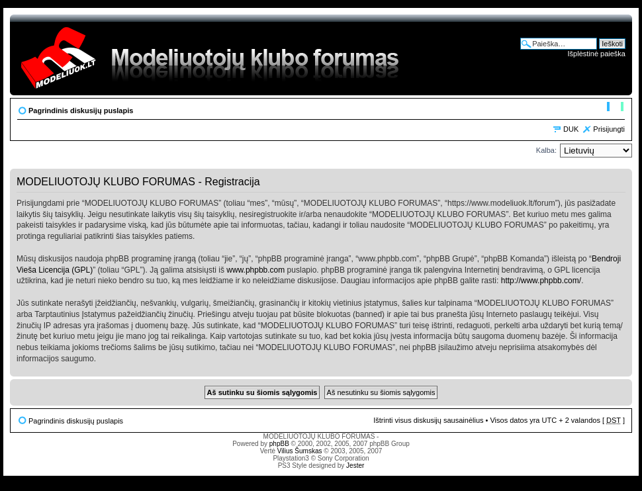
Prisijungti (609, 129)
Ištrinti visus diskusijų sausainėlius (428, 420)
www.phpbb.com (255, 270)
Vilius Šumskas (299, 451)
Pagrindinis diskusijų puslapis (80, 110)
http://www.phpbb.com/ (541, 280)
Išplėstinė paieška (596, 54)
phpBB (279, 443)
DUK (570, 129)
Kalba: (546, 150)
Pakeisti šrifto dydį (615, 108)
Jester (355, 465)
